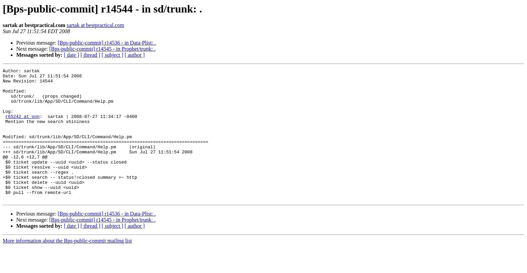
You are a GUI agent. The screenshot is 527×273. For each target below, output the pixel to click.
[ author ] (135, 55)
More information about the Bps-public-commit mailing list (67, 267)
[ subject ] (112, 55)
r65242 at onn (22, 126)
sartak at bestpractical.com (95, 25)
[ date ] (71, 55)
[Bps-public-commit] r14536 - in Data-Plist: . (107, 43)
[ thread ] (90, 55)
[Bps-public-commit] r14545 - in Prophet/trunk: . (102, 49)
